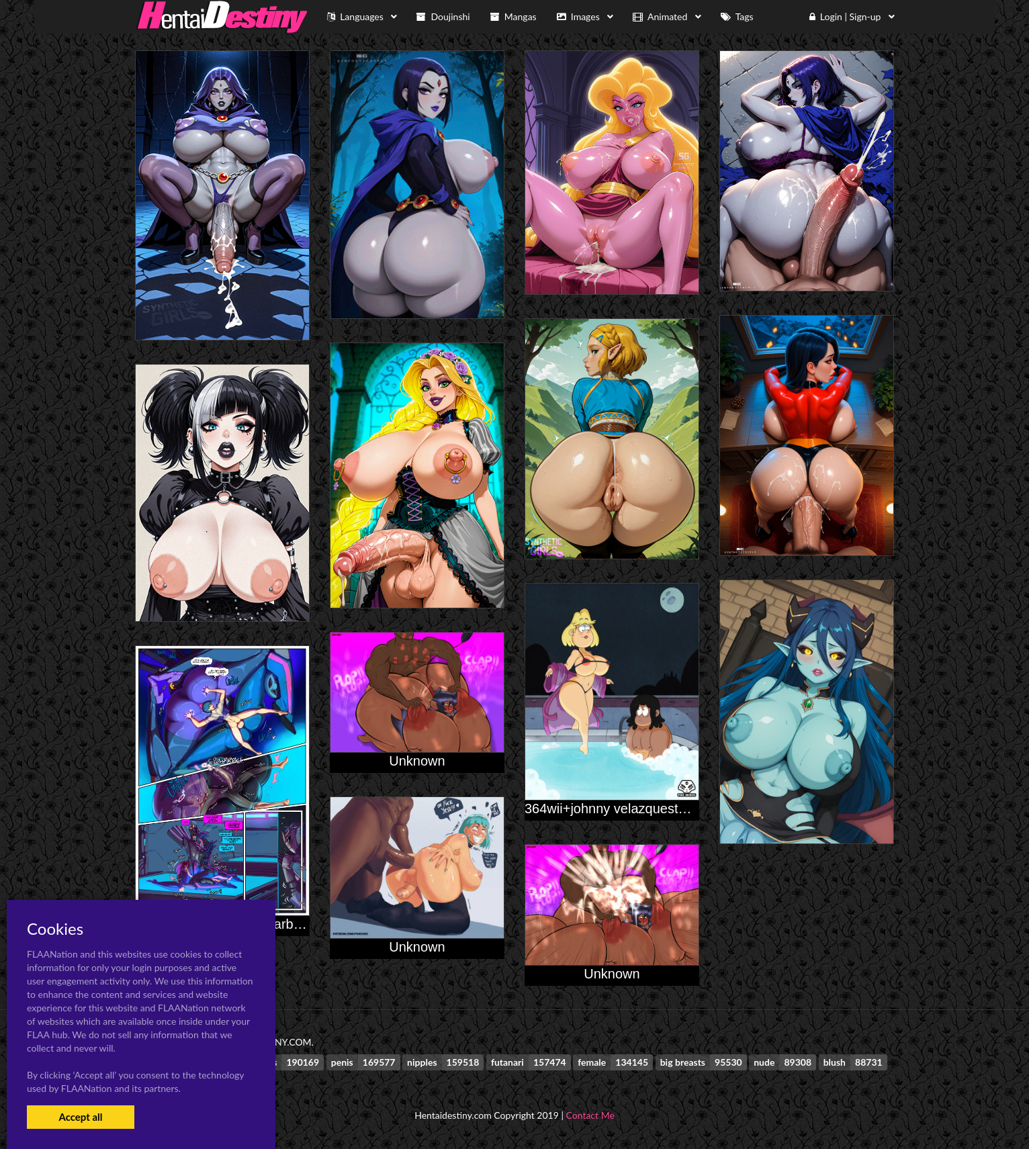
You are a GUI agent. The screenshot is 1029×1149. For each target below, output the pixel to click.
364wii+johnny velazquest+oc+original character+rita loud (695, 808)
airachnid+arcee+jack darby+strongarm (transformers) (296, 924)
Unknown (417, 760)
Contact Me (590, 1115)
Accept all (80, 1117)
